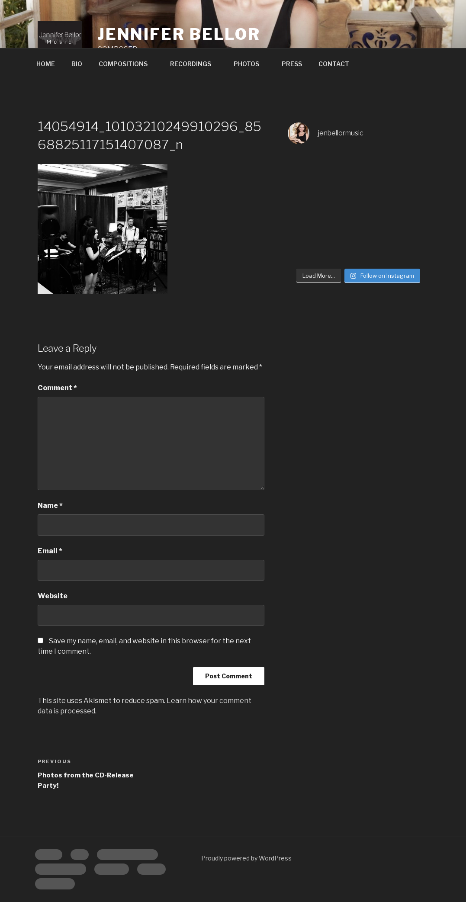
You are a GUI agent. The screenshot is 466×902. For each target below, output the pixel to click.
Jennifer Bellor (178, 34)
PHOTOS (250, 63)
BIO (76, 63)
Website (52, 596)
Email (50, 551)
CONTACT (333, 63)
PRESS (292, 63)
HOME (45, 63)
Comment (57, 388)
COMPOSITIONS (127, 63)
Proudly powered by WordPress (246, 858)
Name (50, 505)
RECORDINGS (194, 63)
